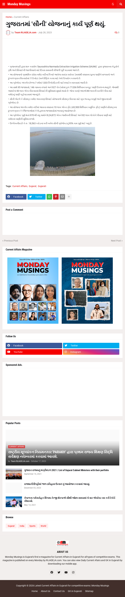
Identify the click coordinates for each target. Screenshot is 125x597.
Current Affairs (21, 17)
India (22, 526)
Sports (32, 526)
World (43, 526)
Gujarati (42, 186)
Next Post (116, 240)
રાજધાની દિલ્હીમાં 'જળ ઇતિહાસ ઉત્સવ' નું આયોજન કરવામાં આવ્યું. (57, 484)
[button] (3, 4)
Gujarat (32, 186)
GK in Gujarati (75, 591)
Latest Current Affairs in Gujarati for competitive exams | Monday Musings (72, 585)
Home (9, 17)
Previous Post (11, 240)
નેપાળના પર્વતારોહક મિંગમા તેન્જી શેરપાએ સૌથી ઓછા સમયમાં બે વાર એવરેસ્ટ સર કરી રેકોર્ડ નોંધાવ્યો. (69, 499)
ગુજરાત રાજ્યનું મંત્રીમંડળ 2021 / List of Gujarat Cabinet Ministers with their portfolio (66, 470)
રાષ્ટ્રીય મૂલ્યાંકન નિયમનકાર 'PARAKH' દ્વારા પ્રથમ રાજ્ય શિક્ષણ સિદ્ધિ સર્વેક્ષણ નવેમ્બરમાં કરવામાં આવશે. (60, 454)
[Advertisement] (62, 49)
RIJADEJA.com (54, 560)
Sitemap (89, 591)
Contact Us (59, 591)
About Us (45, 591)
